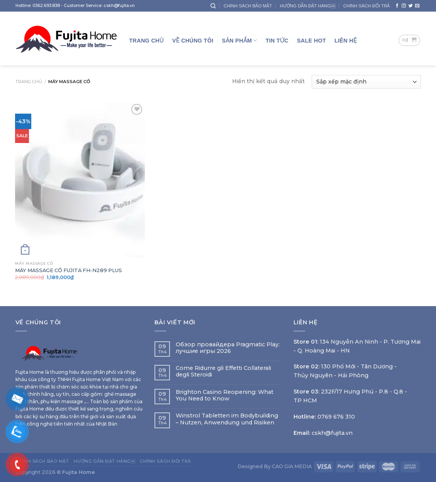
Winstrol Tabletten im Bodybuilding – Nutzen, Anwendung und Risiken (227, 419)
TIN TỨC (277, 40)
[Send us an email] (417, 5)
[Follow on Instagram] (404, 5)
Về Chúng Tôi (193, 40)
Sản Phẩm (239, 40)
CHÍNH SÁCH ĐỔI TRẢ (366, 5)
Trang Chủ (146, 40)
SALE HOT (311, 40)
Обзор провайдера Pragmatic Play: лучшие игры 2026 (228, 347)
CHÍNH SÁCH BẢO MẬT (248, 5)
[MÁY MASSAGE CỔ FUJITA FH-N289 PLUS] (79, 179)
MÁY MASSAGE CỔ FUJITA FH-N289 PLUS (68, 270)
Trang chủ (28, 81)
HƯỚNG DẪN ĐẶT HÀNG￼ (307, 5)
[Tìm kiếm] (213, 6)
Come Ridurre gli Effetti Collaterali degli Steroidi (223, 371)
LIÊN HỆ (345, 40)
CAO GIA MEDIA (292, 466)
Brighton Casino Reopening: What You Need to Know (224, 395)
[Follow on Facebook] (397, 5)
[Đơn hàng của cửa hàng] (366, 82)
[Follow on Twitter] (411, 5)
